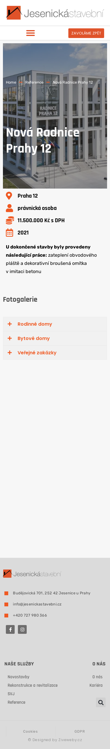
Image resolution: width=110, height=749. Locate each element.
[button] (30, 33)
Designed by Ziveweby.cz (55, 739)
